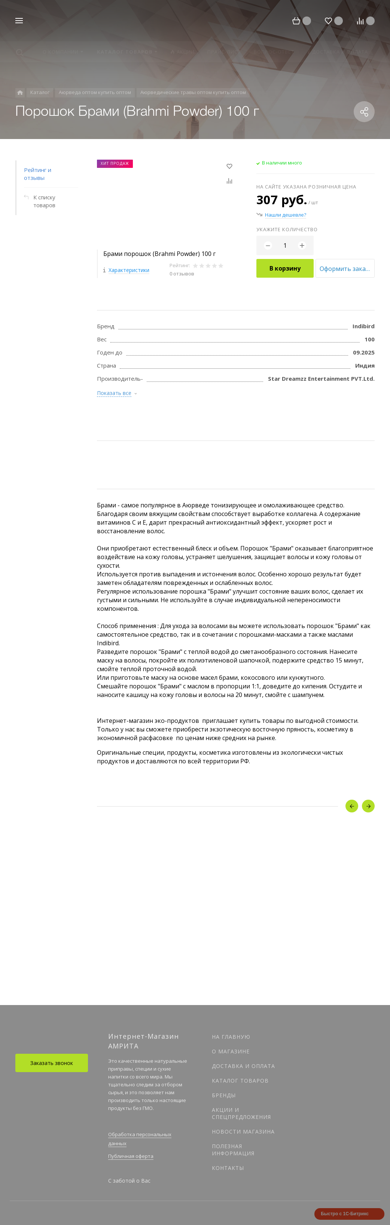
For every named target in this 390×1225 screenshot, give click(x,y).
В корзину (285, 268)
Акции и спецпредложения (241, 1113)
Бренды (224, 1095)
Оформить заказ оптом (347, 269)
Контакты (228, 1167)
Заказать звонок (51, 1062)
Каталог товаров (240, 1080)
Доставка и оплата (243, 1065)
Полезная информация (233, 1150)
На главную (231, 1036)
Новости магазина (243, 1131)
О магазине (231, 1051)
